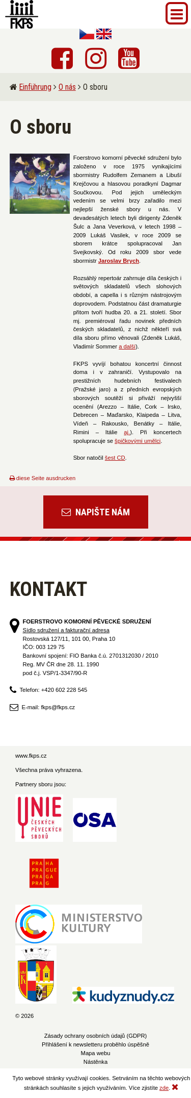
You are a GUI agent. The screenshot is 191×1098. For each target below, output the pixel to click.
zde (164, 1088)
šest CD (115, 458)
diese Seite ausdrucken (42, 478)
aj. (127, 432)
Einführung (35, 87)
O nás (67, 87)
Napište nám (96, 512)
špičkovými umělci (137, 441)
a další (127, 346)
